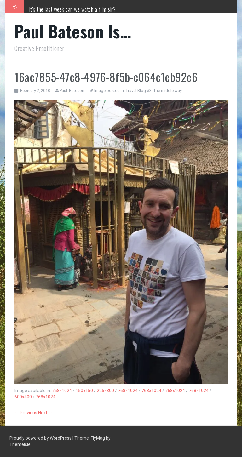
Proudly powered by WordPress (40, 438)
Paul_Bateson (72, 90)
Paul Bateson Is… (72, 31)
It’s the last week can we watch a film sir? (72, 9)
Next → (45, 412)
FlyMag (98, 438)
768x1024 (62, 390)
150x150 (84, 390)
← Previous (25, 412)
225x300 (105, 390)
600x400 (23, 396)
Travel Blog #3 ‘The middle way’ (154, 90)
